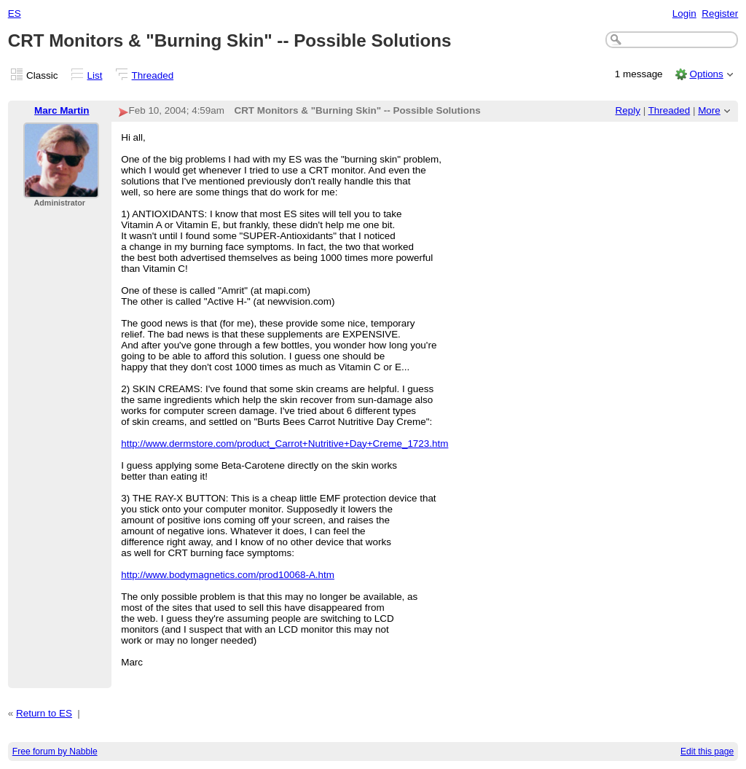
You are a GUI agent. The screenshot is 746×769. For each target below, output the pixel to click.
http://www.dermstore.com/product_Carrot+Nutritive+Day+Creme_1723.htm (284, 443)
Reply (628, 110)
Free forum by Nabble (55, 751)
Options (706, 74)
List (95, 75)
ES (14, 13)
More (709, 110)
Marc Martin (61, 110)
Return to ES (44, 713)
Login (684, 13)
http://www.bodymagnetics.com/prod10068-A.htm (227, 574)
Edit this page (707, 751)
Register (720, 13)
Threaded (153, 75)
